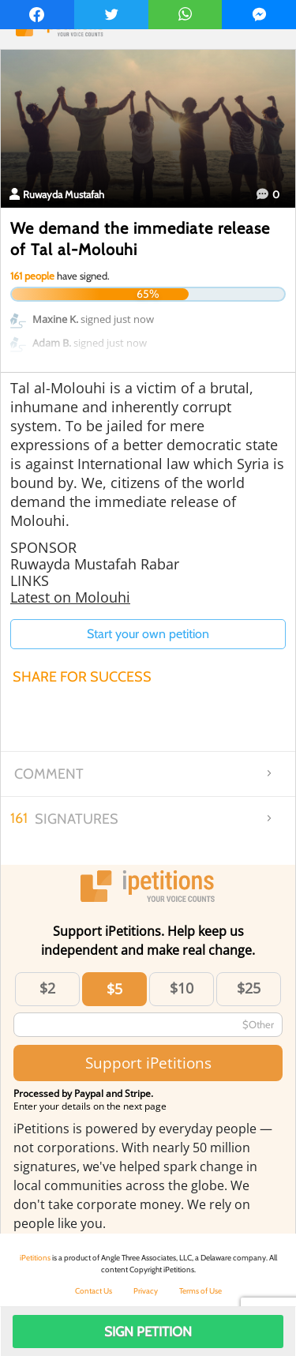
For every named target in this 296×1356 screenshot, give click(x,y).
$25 (248, 987)
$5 (114, 988)
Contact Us (93, 1291)
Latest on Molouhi (70, 597)
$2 (47, 987)
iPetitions (35, 1258)
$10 (181, 987)
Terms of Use (200, 1291)
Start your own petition (148, 633)
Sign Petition (148, 1331)
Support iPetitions (148, 1062)
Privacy (145, 1291)
